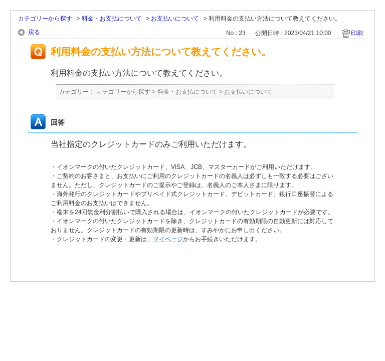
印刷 (357, 33)
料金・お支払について (112, 18)
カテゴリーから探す (45, 18)
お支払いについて (175, 18)
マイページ (168, 239)
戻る (34, 32)
